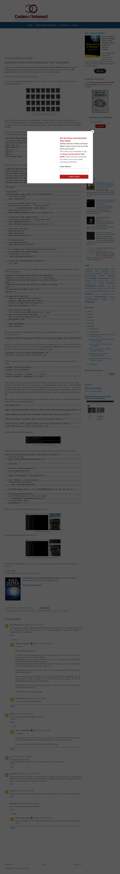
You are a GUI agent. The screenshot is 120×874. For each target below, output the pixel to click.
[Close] (92, 131)
